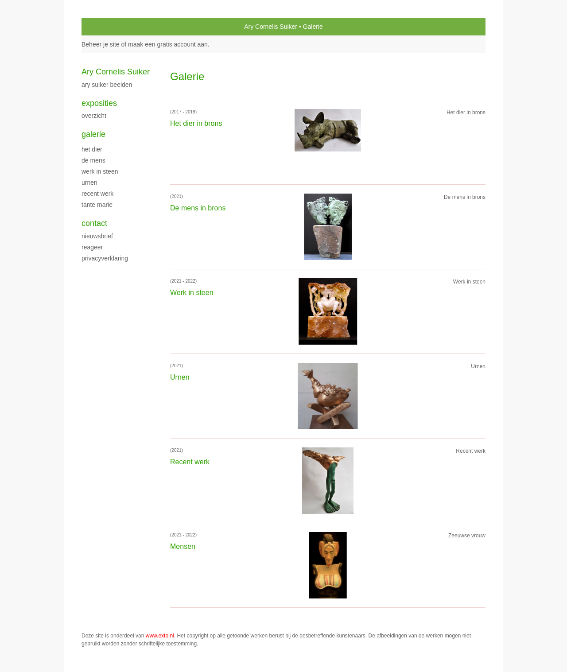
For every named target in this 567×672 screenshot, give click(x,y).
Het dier (92, 149)
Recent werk (97, 193)
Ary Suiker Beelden (107, 84)
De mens (93, 160)
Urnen (89, 182)
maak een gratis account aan (168, 44)
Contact (94, 223)
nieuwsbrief (97, 236)
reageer (92, 247)
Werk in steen (100, 171)
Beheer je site (101, 44)
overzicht (94, 115)
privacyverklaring (105, 258)
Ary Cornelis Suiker (270, 26)
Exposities (99, 103)
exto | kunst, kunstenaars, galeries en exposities (107, 26)
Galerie (93, 134)
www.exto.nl (160, 636)
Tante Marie (97, 204)
